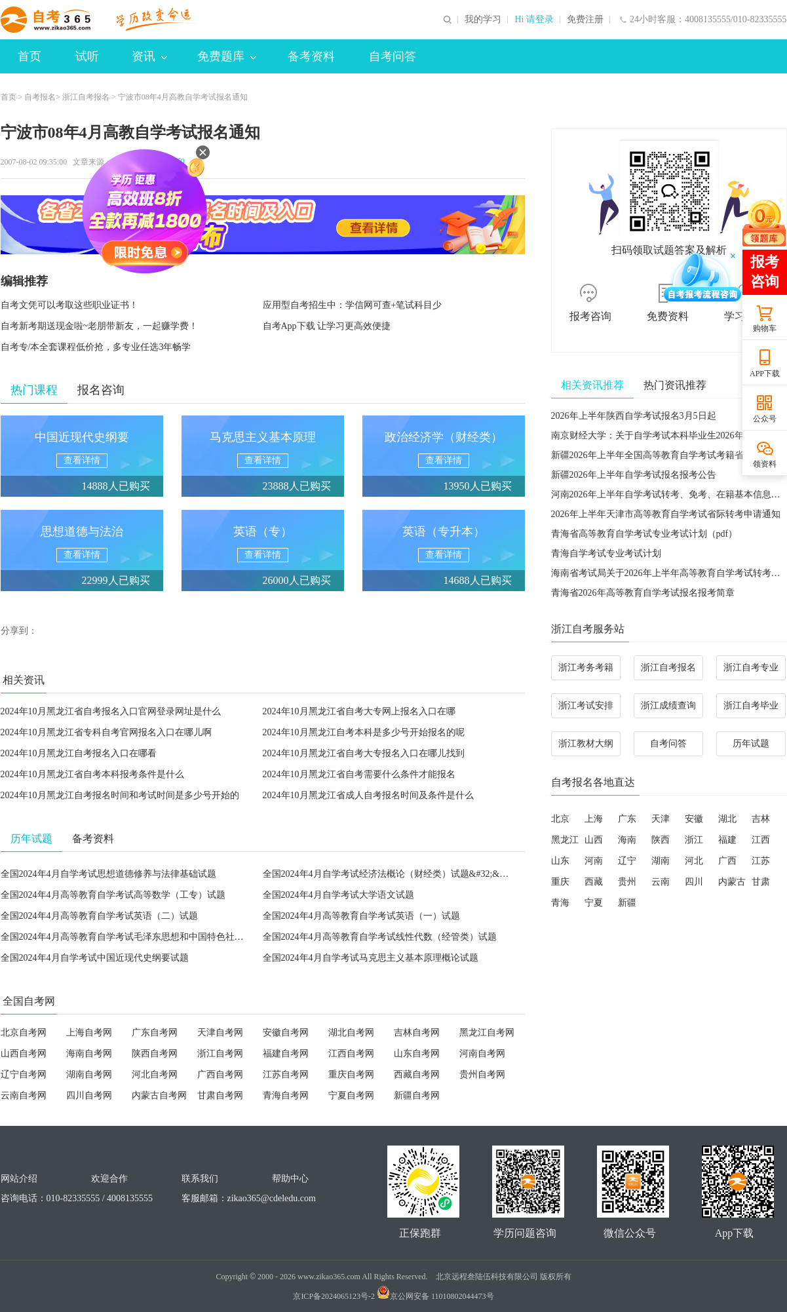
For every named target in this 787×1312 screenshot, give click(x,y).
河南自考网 (482, 1053)
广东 (627, 819)
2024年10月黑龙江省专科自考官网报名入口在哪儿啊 (106, 732)
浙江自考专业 (750, 667)
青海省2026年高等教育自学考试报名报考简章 (643, 593)
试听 (87, 56)
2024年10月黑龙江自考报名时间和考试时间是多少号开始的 (120, 795)
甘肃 (761, 882)
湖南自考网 (89, 1074)
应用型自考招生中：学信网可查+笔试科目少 (352, 305)
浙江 (694, 840)
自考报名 (40, 97)
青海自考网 (286, 1095)
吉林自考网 (417, 1032)
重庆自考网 (351, 1074)
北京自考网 (24, 1032)
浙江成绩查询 (668, 705)
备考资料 (311, 56)
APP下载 (765, 373)
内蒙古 (732, 882)
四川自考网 (89, 1095)
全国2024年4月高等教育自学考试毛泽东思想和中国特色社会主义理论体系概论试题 (168, 937)
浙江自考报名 (85, 97)
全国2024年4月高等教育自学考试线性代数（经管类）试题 (380, 937)
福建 (727, 840)
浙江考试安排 (585, 705)
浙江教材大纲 (585, 743)
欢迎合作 (109, 1179)
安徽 (694, 819)
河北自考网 (155, 1074)
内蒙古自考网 (159, 1095)
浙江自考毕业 (750, 705)
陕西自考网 (155, 1053)
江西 (761, 840)
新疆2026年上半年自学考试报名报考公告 (633, 475)
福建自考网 (286, 1053)
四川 (694, 882)
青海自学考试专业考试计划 (606, 553)
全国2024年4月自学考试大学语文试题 (338, 895)
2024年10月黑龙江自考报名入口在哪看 (79, 753)
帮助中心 (290, 1179)
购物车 (765, 328)
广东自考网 (155, 1032)
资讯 (149, 56)
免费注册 (585, 19)
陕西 (660, 840)
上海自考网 (89, 1032)
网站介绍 (19, 1179)
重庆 (560, 882)
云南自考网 (24, 1095)
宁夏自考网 (351, 1095)
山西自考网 (24, 1053)
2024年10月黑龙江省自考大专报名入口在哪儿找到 (364, 753)
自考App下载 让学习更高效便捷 (327, 326)
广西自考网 (220, 1074)
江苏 (761, 861)
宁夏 (594, 903)
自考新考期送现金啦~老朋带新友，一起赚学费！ (100, 326)
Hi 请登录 (534, 19)
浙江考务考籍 (585, 667)
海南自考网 (89, 1053)
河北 (694, 861)
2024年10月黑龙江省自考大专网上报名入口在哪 (359, 711)
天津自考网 (220, 1032)
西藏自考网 (417, 1074)
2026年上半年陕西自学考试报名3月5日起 (633, 416)
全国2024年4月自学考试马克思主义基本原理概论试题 (370, 958)
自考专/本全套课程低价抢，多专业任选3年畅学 (96, 347)
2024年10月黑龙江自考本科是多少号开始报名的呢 (364, 732)
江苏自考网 (286, 1074)
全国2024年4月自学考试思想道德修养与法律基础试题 (108, 874)
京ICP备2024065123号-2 (334, 1296)
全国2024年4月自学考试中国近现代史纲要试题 (95, 958)
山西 (594, 840)
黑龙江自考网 (486, 1032)
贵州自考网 (482, 1074)
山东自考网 (417, 1053)
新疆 (627, 903)
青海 (560, 903)
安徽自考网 (286, 1032)
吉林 (761, 819)
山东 (560, 861)
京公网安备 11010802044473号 (435, 1296)
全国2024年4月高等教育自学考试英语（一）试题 (361, 916)
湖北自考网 (351, 1032)
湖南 (660, 861)
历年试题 (751, 743)
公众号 (765, 418)
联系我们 (200, 1179)
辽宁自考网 (24, 1074)
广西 (727, 861)
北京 (560, 819)
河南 (594, 861)
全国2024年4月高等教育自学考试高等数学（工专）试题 (113, 895)
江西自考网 (351, 1053)
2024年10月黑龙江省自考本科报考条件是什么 (92, 774)
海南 (627, 840)
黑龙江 (565, 840)
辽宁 (627, 861)
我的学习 (483, 19)
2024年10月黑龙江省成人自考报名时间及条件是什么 (368, 795)
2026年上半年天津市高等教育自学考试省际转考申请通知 (665, 514)
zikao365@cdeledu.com (271, 1198)
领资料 (765, 464)
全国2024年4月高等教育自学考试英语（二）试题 (99, 916)
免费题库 (226, 56)
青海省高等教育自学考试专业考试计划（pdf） (644, 534)
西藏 (594, 882)
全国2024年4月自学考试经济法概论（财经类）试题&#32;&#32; (389, 874)
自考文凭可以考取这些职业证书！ (69, 305)
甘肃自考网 (220, 1095)
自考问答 (392, 56)
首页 (29, 56)
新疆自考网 (417, 1095)
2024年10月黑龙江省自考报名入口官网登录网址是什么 (111, 711)
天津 (660, 819)
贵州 (627, 882)
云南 (660, 882)
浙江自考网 (220, 1053)
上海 (594, 819)
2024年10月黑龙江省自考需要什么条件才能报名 (359, 774)
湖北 (727, 819)
